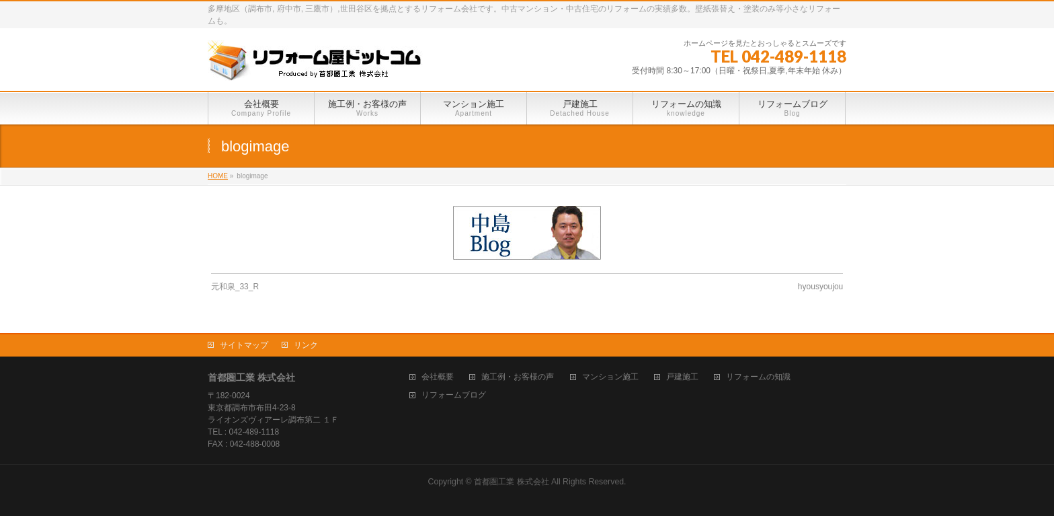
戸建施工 (682, 377)
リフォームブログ (453, 395)
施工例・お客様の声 (517, 377)
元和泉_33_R (235, 286)
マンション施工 (610, 377)
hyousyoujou (820, 286)
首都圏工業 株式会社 (511, 481)
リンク (306, 345)
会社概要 (437, 377)
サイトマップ (244, 345)
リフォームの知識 (758, 377)
